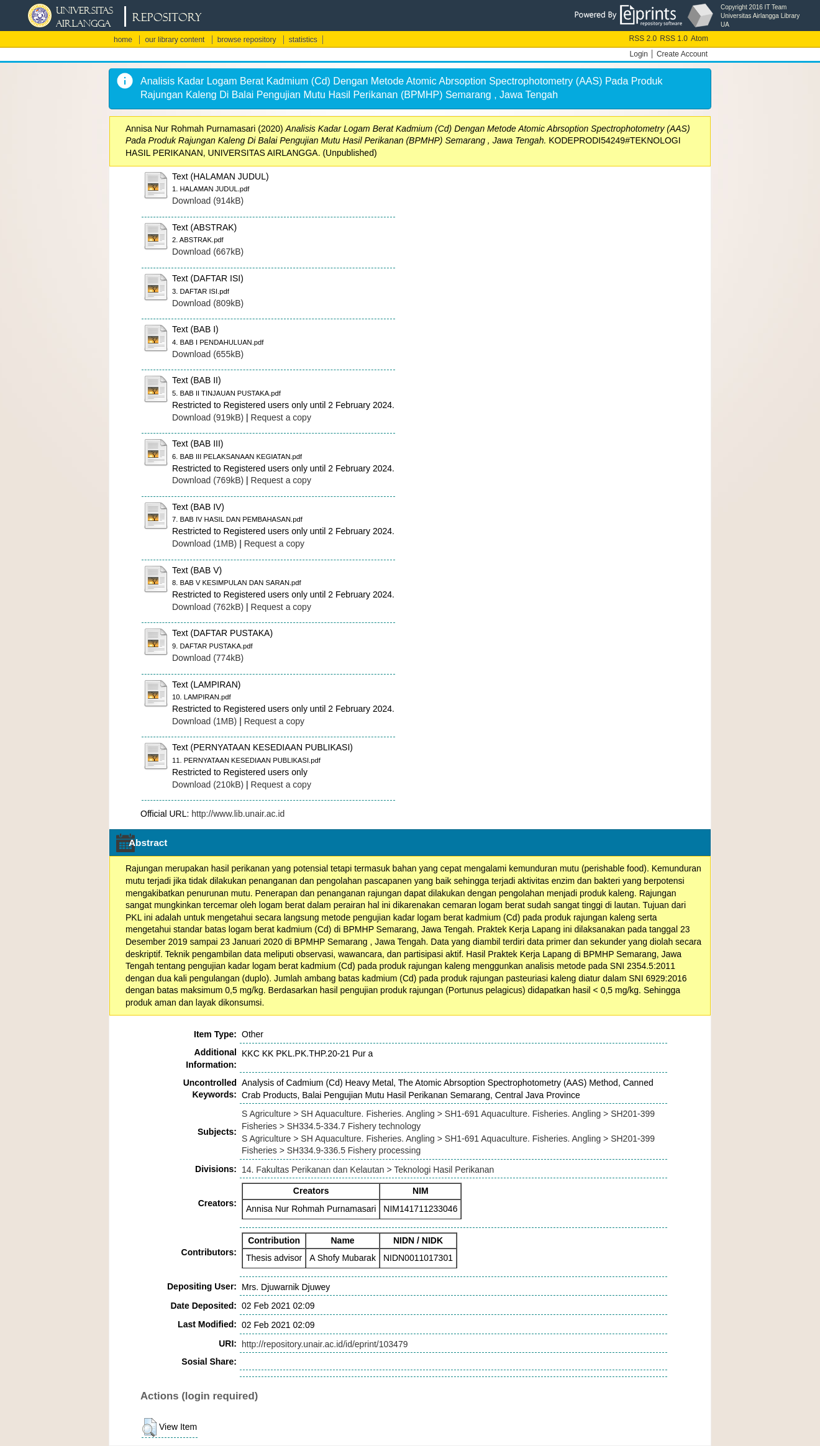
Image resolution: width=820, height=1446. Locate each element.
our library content (174, 39)
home (123, 39)
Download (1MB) (204, 543)
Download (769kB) (208, 480)
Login (639, 54)
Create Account (682, 54)
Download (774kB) (208, 658)
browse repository (246, 39)
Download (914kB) (208, 201)
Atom (699, 38)
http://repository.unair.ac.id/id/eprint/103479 (325, 1344)
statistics (303, 39)
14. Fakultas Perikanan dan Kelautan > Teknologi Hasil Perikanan (368, 1170)
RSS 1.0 (674, 38)
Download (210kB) (208, 784)
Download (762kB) (208, 607)
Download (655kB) (208, 354)
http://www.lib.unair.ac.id (238, 814)
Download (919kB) (208, 417)
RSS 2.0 (643, 38)
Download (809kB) (208, 303)
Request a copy (281, 417)
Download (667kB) (208, 252)
